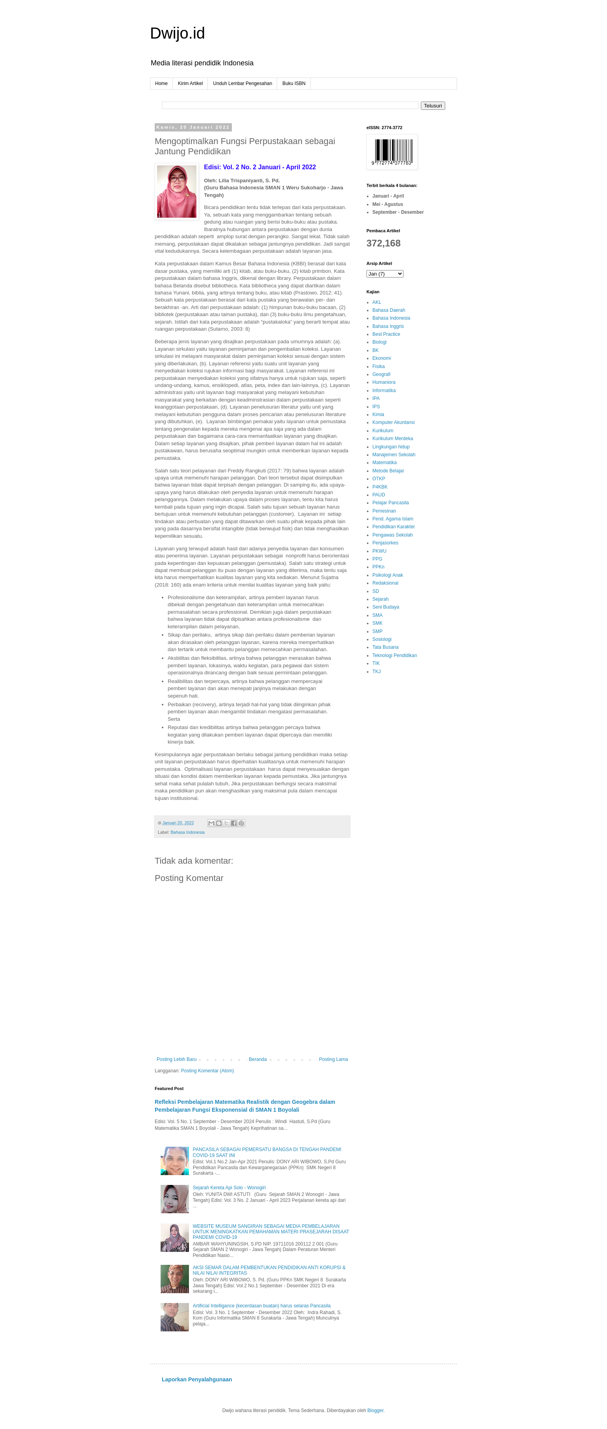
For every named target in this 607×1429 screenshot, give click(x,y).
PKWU (379, 551)
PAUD (378, 495)
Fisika (378, 366)
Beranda (257, 1059)
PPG (377, 559)
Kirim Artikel (190, 83)
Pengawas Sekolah (392, 535)
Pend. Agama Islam (392, 519)
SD (375, 591)
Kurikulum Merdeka (392, 438)
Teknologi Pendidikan (394, 655)
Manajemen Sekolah (393, 454)
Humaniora (384, 382)
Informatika (384, 390)
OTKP (378, 478)
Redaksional (385, 583)
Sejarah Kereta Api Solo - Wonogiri (229, 1187)
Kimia (378, 414)
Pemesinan (384, 511)
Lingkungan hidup (391, 447)
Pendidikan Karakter (393, 526)
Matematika (384, 462)
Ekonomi (381, 358)
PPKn (378, 567)
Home (161, 83)
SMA (377, 615)
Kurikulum (382, 430)
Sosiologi (382, 639)
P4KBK (380, 487)
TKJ (376, 671)
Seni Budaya (385, 607)
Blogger (375, 1410)
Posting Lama (333, 1059)
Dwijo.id (177, 33)
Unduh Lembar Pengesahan (242, 83)
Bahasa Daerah (388, 310)
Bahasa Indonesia (187, 832)
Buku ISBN (293, 83)
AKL (376, 302)
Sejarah (380, 599)
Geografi (381, 374)
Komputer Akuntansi (393, 422)
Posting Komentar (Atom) (207, 1071)
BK (375, 350)
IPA (375, 398)
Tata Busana (385, 647)
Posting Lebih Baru (176, 1059)
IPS (376, 406)
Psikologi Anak (387, 575)
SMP (377, 631)
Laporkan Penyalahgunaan (197, 1379)
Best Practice (386, 334)
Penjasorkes (385, 543)
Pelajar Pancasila (390, 502)
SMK (377, 623)
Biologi (379, 342)
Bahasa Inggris (388, 326)
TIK (376, 663)
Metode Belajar (388, 471)
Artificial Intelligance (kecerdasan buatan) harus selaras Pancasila (262, 1306)
